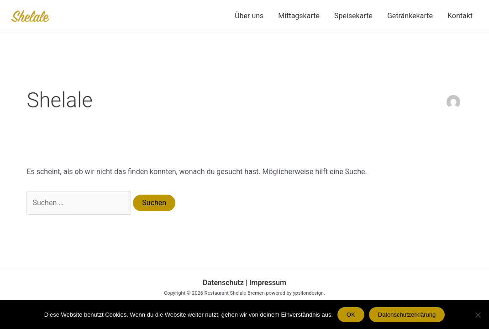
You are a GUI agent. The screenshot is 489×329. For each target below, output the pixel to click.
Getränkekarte (410, 15)
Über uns (249, 15)
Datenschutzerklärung (407, 314)
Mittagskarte (299, 15)
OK (351, 314)
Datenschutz (223, 282)
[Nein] (477, 314)
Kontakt (460, 15)
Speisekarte (353, 15)
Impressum (266, 282)
